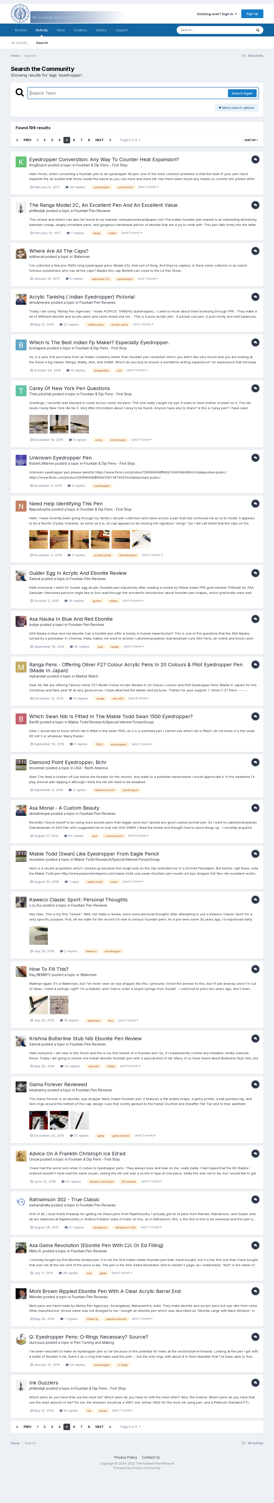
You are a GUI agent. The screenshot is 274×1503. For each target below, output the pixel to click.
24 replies (75, 1365)
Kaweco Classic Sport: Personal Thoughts (78, 900)
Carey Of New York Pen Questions (69, 388)
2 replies (74, 278)
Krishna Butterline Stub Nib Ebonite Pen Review (85, 1039)
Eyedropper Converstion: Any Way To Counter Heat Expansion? (104, 159)
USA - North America (91, 768)
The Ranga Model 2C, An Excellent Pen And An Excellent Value (103, 205)
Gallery (101, 30)
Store (61, 30)
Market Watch (87, 676)
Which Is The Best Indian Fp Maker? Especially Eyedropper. (99, 342)
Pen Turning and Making (94, 1342)
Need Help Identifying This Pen (66, 504)
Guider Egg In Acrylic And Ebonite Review (78, 573)
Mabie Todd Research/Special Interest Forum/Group (111, 722)
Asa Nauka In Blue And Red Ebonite (71, 619)
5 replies (77, 440)
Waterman (82, 256)
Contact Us (151, 1457)
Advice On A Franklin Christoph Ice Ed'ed (77, 1154)
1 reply (72, 882)
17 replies (79, 1135)
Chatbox (80, 30)
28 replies (75, 187)
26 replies (74, 601)
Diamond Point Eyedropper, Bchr (68, 762)
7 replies (75, 233)
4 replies (76, 486)
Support (122, 30)
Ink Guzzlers (43, 1383)
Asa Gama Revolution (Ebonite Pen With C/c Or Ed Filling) (96, 1245)
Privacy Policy (125, 1457)
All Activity (19, 43)
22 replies (69, 324)
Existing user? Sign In (217, 14)
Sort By (251, 140)
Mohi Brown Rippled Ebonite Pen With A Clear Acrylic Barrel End (105, 1291)
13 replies (78, 698)
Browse (21, 30)
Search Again (242, 93)
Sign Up (252, 14)
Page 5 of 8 (130, 140)
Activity (42, 32)
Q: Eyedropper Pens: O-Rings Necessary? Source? (88, 1337)
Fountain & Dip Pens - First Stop (102, 165)
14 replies (75, 370)
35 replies (79, 646)
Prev (27, 140)
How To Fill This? (49, 969)
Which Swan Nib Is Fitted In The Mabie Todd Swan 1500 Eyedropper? (111, 716)
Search (42, 43)
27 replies (74, 1227)
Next (99, 140)
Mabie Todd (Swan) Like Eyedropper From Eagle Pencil (94, 854)
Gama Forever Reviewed (58, 1084)
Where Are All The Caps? (58, 251)
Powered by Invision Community (137, 1468)
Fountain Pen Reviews (92, 211)
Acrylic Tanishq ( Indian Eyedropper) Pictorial (82, 297)
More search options (236, 108)
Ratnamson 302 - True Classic (64, 1199)
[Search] (201, 30)
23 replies (74, 836)
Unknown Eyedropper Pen (60, 458)
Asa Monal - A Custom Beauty (64, 808)
